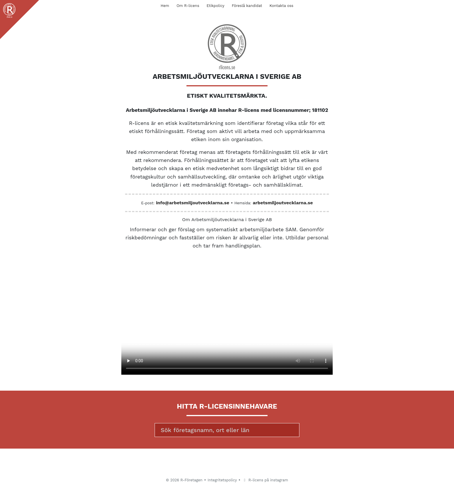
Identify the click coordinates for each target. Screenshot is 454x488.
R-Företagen (191, 480)
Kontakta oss (281, 5)
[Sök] (227, 430)
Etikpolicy (215, 5)
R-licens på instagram (265, 480)
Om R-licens (188, 5)
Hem (165, 5)
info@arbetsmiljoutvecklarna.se (192, 202)
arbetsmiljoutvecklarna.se (283, 202)
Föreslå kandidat (247, 5)
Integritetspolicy (222, 480)
